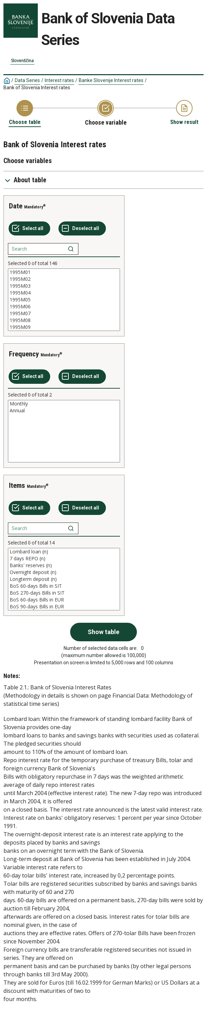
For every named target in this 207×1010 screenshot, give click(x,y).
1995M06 (64, 306)
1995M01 (64, 272)
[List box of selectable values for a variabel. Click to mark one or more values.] (64, 299)
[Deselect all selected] (82, 229)
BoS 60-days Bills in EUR (64, 599)
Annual (64, 410)
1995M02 (64, 279)
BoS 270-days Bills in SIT (64, 592)
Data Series (27, 80)
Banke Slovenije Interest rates (111, 80)
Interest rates (59, 80)
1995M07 (64, 313)
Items (17, 485)
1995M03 (64, 286)
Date (15, 206)
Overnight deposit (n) (64, 572)
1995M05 (64, 299)
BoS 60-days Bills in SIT (64, 586)
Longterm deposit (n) (64, 579)
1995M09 (64, 327)
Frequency (24, 354)
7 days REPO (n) (64, 558)
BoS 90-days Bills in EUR (64, 606)
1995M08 (64, 320)
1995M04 (64, 292)
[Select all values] (29, 229)
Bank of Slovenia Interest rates (36, 87)
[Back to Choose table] (25, 112)
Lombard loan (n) (64, 551)
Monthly (64, 403)
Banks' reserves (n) (64, 565)
